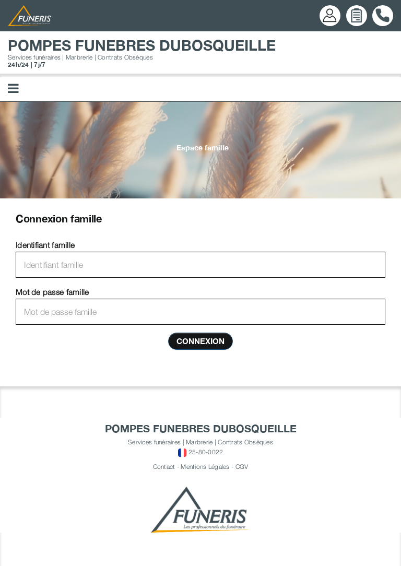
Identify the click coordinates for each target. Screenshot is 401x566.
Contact (164, 466)
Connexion (200, 341)
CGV (242, 466)
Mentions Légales (205, 466)
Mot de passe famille (52, 292)
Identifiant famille (45, 245)
